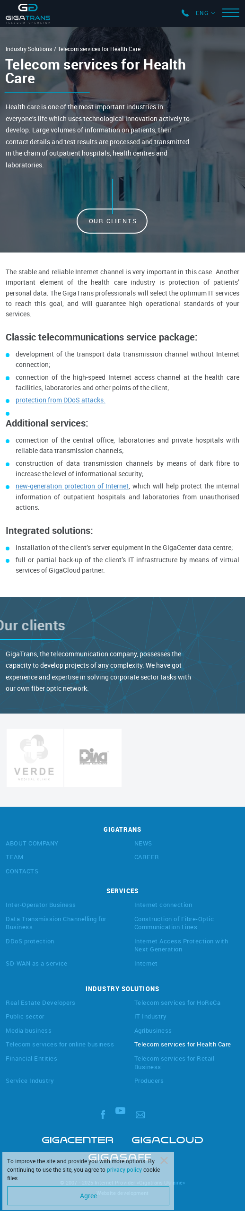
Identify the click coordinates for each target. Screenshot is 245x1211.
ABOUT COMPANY (32, 843)
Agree (88, 1195)
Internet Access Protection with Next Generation (181, 945)
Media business (29, 1030)
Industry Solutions (29, 49)
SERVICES (122, 891)
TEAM (14, 857)
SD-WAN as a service (37, 963)
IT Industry (150, 1016)
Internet (146, 963)
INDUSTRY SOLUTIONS (122, 988)
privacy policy (124, 1169)
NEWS (143, 843)
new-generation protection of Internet (72, 485)
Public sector (25, 1016)
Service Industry (30, 1080)
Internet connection (163, 904)
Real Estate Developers (40, 1002)
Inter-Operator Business (41, 904)
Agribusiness (153, 1030)
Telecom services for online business (60, 1044)
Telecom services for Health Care (182, 1044)
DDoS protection (30, 941)
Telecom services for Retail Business (174, 1062)
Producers (149, 1080)
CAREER (146, 857)
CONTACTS (22, 871)
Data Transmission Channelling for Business (56, 923)
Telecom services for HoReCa (177, 1002)
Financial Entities (31, 1058)
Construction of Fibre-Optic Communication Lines (174, 923)
